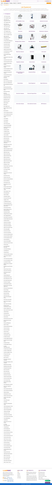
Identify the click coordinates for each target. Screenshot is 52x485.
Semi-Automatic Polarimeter (8, 390)
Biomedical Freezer (7, 99)
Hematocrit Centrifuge (7, 222)
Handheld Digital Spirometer (8, 218)
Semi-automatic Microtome (8, 388)
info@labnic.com (48, 1)
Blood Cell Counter (7, 101)
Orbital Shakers (6, 311)
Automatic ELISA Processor (8, 61)
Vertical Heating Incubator (8, 445)
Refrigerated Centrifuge (7, 364)
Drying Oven (6, 171)
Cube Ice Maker (6, 134)
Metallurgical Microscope (7, 276)
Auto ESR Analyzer (7, 52)
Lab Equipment (6, 3)
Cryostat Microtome (7, 133)
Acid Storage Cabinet (7, 42)
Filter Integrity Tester (7, 191)
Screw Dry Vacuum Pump (7, 378)
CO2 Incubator (6, 120)
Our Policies (19, 477)
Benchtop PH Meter (7, 91)
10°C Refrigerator (6, 39)
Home (2, 3)
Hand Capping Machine (7, 215)
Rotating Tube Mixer (7, 373)
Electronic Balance (6, 180)
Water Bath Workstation (8, 460)
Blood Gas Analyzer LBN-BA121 (31, 472)
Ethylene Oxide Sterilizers (8, 186)
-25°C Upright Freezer (7, 22)
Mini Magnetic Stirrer (7, 291)
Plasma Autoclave (6, 328)
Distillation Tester (6, 164)
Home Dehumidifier (7, 229)
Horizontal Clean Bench (7, 232)
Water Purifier (40, 477)
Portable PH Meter (7, 342)
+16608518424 (10, 478)
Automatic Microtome (7, 70)
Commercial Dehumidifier (7, 125)
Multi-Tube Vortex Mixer (7, 303)
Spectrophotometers (41, 472)
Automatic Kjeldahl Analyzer (8, 68)
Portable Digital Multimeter (8, 338)
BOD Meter (5, 104)
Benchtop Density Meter (7, 87)
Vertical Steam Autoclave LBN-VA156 (31, 474)
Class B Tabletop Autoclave (8, 112)
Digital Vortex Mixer (7, 162)
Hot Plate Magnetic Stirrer (8, 237)
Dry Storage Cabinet (7, 169)
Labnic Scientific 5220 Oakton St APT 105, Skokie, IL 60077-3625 (10, 480)
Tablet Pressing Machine (7, 409)
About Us (15, 3)
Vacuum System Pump (7, 437)
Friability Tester (6, 199)
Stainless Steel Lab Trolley (42, 476)
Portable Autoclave (7, 336)
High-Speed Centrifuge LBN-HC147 (31, 478)
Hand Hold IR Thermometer (8, 217)
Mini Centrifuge (6, 289)
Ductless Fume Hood (7, 177)
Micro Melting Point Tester (8, 278)
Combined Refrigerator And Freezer (43, 479)
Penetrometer (6, 316)
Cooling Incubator (6, 129)
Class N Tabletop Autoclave (8, 114)
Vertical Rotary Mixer (7, 447)
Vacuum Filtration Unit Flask (8, 432)
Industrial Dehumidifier (7, 241)
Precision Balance (6, 355)
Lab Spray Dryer (6, 252)
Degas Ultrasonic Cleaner (8, 136)
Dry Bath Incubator (7, 167)
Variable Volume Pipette (7, 440)
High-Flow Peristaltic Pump (8, 227)
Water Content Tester (7, 462)
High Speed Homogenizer (7, 225)
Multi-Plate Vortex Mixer (7, 299)
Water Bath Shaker (7, 458)
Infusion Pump (6, 244)
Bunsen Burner (6, 110)
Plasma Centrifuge (6, 329)
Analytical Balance (7, 47)
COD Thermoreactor (7, 123)
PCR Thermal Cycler (7, 315)
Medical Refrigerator (7, 275)
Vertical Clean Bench (7, 444)
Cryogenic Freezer (6, 131)
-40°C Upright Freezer (7, 31)
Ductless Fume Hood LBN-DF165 (31, 477)
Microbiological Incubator (7, 283)
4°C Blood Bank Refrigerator (8, 40)
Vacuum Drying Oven (7, 430)
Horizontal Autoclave (7, 230)
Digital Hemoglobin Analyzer (8, 148)
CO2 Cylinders (6, 118)
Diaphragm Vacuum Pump (8, 144)
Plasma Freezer (6, 331)
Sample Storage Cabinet (7, 376)
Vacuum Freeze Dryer (7, 433)
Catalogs (11, 3)
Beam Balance (6, 79)
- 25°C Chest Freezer (7, 16)
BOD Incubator (6, 102)
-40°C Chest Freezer (7, 26)
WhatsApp (47, 480)
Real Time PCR (6, 357)
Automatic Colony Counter (8, 59)
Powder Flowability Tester (8, 352)
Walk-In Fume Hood (7, 455)
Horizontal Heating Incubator (8, 234)
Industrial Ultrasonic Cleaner (8, 242)
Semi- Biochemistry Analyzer (8, 384)
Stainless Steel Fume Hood (8, 395)
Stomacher (5, 401)
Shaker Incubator (6, 392)
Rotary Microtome (6, 371)
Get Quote (48, 3)
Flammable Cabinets (7, 196)
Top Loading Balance (7, 418)
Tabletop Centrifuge (7, 411)
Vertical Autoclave (6, 442)
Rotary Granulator (6, 369)
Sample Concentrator (41, 473)
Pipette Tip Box (6, 324)
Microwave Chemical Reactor (8, 288)
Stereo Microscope (6, 400)
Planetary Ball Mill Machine (8, 326)
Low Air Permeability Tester (8, 260)
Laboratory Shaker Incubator (8, 254)
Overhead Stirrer (6, 313)
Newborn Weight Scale (7, 308)
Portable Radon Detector (8, 344)
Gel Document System (7, 207)
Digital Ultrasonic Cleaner (8, 160)
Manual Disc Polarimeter (7, 270)
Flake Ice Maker (6, 194)
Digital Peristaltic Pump (7, 155)
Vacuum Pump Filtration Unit (8, 435)
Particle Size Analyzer (41, 475)
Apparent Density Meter (7, 49)
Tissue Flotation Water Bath (8, 416)
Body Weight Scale (7, 106)
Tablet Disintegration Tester (8, 406)
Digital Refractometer (7, 159)
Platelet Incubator (6, 333)
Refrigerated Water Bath (8, 366)
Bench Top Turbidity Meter (8, 82)
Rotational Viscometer (7, 374)
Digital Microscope (6, 152)
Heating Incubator (6, 220)
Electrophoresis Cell (7, 182)
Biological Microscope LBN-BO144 (31, 480)
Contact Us (19, 3)
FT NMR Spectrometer (7, 201)
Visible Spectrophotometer (8, 453)
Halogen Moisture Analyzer (8, 213)
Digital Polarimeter (7, 157)
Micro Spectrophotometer (8, 280)
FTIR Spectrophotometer (8, 203)
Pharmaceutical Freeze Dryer (8, 318)
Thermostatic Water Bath (8, 414)
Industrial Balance (6, 239)
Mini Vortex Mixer (6, 293)
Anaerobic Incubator (7, 44)
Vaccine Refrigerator (7, 428)
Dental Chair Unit (6, 138)
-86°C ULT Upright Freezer (8, 34)
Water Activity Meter (7, 457)
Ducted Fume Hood (7, 175)
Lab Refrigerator (6, 250)
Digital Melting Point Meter (8, 150)
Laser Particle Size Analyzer (8, 258)
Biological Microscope (7, 97)
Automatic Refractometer (8, 74)
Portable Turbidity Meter (7, 350)
